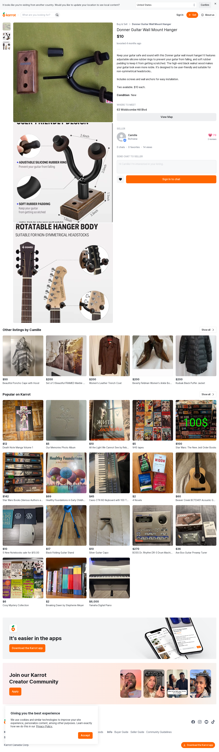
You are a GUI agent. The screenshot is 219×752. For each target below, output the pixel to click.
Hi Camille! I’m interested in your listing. (166, 166)
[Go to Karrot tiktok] (213, 722)
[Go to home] (9, 14)
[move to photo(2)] (7, 36)
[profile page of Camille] (121, 137)
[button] (208, 330)
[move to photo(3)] (7, 46)
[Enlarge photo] (63, 72)
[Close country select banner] (215, 3)
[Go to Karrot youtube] (206, 722)
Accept (85, 735)
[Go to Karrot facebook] (193, 722)
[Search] (57, 15)
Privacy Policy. (44, 726)
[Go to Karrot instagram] (200, 722)
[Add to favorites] (120, 179)
